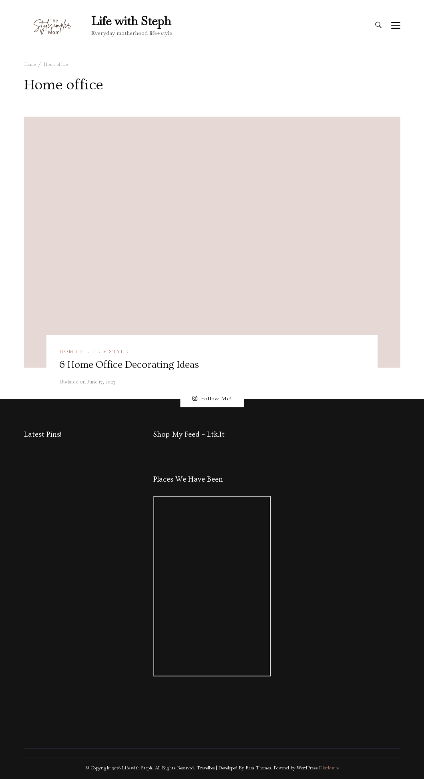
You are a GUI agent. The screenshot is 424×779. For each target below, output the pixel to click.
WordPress (307, 768)
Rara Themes (258, 768)
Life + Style (107, 351)
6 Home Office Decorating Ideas (129, 364)
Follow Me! (212, 398)
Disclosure (329, 768)
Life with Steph (131, 21)
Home (68, 351)
